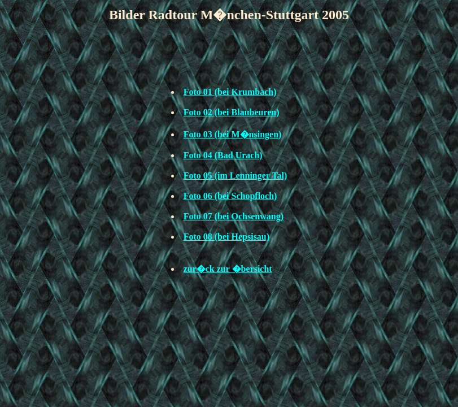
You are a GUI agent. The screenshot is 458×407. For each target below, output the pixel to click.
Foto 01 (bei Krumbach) (230, 92)
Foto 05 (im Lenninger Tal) (235, 175)
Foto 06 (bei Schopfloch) (230, 196)
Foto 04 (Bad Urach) (223, 155)
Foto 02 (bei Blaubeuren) (232, 112)
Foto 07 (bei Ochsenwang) (233, 216)
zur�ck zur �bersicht (228, 269)
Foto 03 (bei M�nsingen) (233, 134)
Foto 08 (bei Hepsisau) (226, 236)
